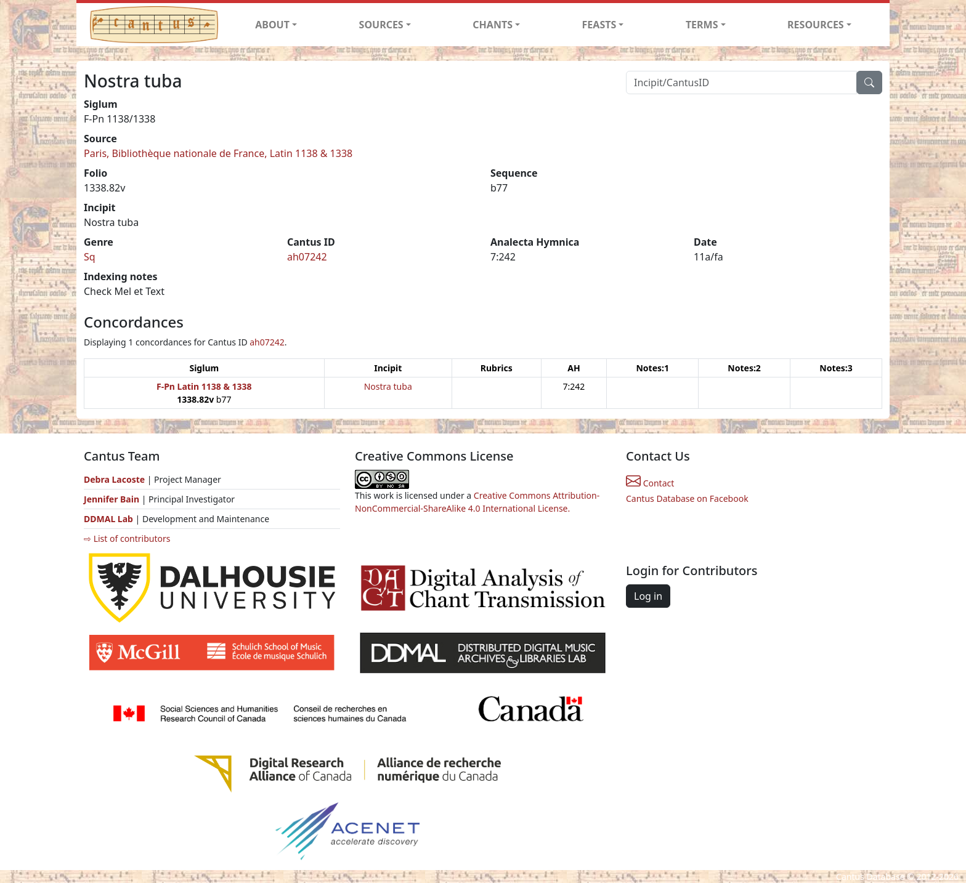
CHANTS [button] (493, 24)
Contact (650, 483)
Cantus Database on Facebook (687, 498)
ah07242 (307, 257)
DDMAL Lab (108, 519)
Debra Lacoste (114, 479)
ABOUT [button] (272, 24)
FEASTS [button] (599, 24)
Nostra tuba (388, 386)
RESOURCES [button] (815, 24)
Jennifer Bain (113, 499)
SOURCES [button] (381, 24)
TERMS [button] (702, 24)
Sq (89, 257)
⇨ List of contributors (127, 538)
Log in (648, 596)
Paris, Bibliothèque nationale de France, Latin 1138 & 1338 (218, 153)
